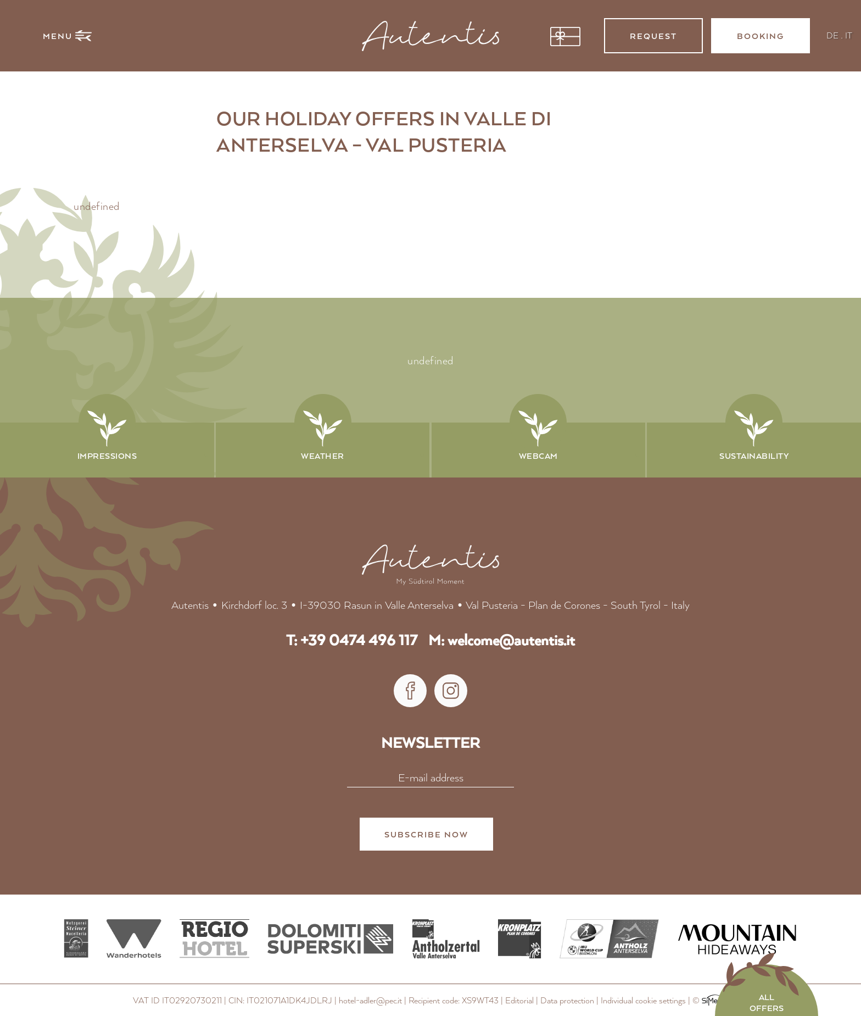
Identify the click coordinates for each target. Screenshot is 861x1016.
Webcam (538, 455)
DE (832, 35)
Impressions (107, 455)
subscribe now (426, 835)
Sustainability (754, 455)
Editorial (519, 1001)
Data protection (567, 1001)
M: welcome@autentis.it (501, 640)
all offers (767, 1002)
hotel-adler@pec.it (370, 1001)
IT (848, 35)
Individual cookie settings (643, 1001)
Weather (322, 455)
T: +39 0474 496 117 (351, 640)
